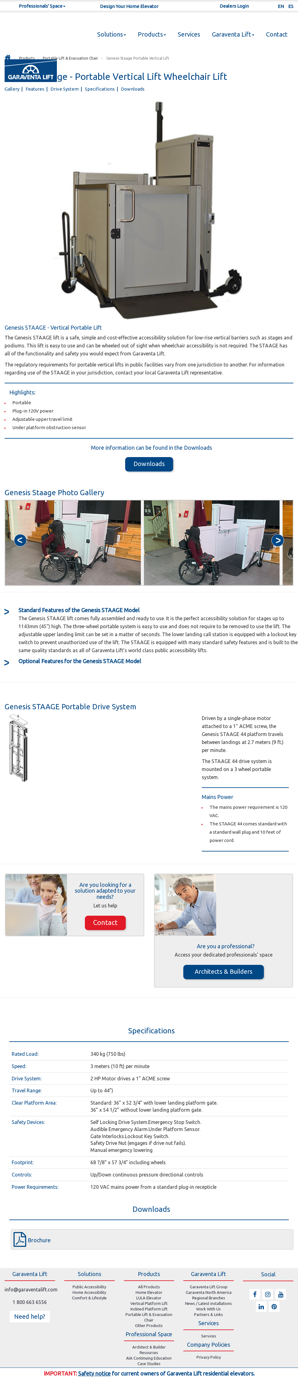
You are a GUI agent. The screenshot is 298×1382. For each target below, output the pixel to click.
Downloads (133, 89)
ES (290, 6)
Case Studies (149, 1363)
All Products (149, 1287)
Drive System (65, 89)
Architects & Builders (223, 971)
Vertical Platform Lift (149, 1303)
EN (281, 6)
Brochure (39, 1240)
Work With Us (208, 1309)
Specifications (100, 89)
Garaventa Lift (233, 34)
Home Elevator (149, 1292)
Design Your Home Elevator (129, 6)
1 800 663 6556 (30, 1302)
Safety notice (94, 1373)
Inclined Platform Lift (149, 1309)
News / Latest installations (208, 1303)
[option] (73, 542)
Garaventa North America (209, 1292)
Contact (277, 34)
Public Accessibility (89, 1287)
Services (189, 34)
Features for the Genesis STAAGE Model (79, 661)
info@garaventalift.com (31, 1289)
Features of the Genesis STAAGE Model (79, 610)
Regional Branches (208, 1298)
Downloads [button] (149, 463)
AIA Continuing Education (149, 1358)
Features (35, 89)
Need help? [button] (29, 1316)
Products (152, 34)
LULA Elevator (148, 1298)
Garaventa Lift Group (209, 1287)
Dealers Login (234, 6)
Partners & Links (208, 1314)
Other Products (149, 1325)
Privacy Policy (209, 1357)
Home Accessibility (89, 1292)
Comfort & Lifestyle (89, 1298)
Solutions (111, 34)
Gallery (12, 89)
